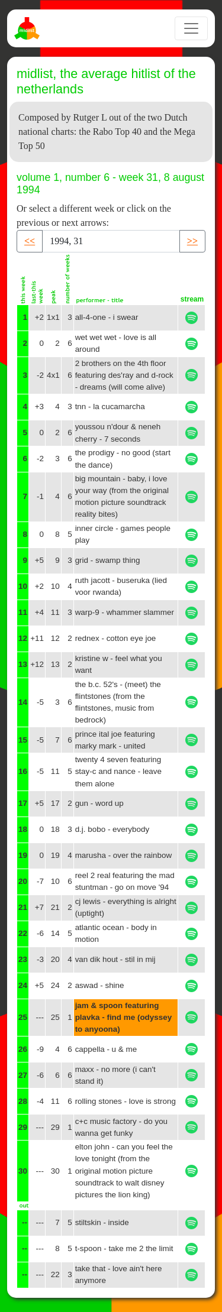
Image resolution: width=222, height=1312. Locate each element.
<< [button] (29, 241)
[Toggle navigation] (191, 28)
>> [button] (192, 241)
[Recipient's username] (111, 241)
